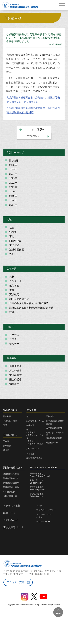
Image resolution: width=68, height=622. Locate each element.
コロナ (13, 339)
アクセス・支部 (11, 505)
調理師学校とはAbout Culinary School (40, 474)
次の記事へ (32, 136)
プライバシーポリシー (46, 510)
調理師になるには (11, 474)
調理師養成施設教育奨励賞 (55, 422)
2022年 (13, 182)
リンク (39, 505)
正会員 (6, 441)
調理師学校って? (10, 478)
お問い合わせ (10, 520)
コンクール (15, 281)
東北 (11, 236)
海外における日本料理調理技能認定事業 (31, 307)
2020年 (13, 191)
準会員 (6, 450)
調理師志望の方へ (13, 467)
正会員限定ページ (13, 527)
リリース (14, 334)
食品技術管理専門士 (55, 428)
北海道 (13, 232)
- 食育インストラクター (34, 436)
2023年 (13, 178)
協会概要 (7, 416)
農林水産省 (15, 366)
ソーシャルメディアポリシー (45, 515)
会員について (10, 435)
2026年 (13, 165)
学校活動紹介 (9, 492)
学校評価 (50, 416)
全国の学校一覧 (10, 496)
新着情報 (13, 160)
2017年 (13, 205)
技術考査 (14, 285)
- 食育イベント (33, 441)
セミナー (14, 343)
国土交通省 (15, 379)
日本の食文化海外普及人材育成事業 (29, 303)
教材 (11, 276)
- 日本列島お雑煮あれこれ (34, 445)
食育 (11, 290)
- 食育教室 (31, 432)
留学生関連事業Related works (36, 495)
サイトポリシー (43, 521)
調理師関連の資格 (11, 487)
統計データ (9, 513)
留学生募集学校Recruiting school (37, 488)
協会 (11, 227)
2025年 (13, 169)
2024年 (13, 174)
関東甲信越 (15, 240)
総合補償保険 (52, 442)
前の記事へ (38, 129)
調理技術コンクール (35, 421)
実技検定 (14, 294)
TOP (58, 613)
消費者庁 (14, 384)
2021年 (13, 187)
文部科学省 (15, 375)
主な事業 (31, 410)
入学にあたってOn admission (36, 481)
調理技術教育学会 (19, 299)
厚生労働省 (15, 370)
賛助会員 (7, 446)
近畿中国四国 (16, 249)
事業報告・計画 (10, 421)
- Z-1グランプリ (33, 449)
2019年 (13, 196)
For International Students (43, 467)
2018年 (13, 200)
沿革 (5, 425)
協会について (10, 410)
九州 (11, 254)
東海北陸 (14, 245)
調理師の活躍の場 (11, 483)
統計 (11, 312)
